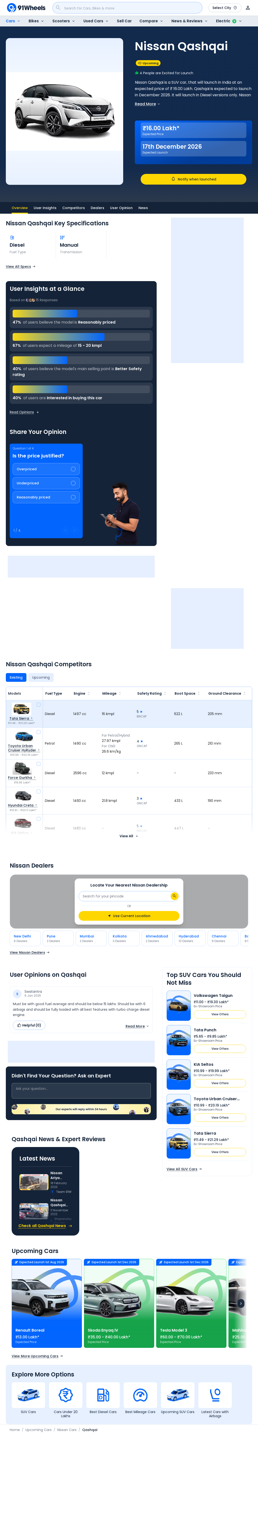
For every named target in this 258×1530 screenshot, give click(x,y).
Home (15, 1429)
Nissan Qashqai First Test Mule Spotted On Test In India (60, 1202)
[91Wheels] (26, 8)
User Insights (45, 207)
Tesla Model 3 (173, 1330)
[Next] (241, 1303)
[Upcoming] (41, 677)
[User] (247, 7)
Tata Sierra (205, 1133)
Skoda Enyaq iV (103, 1330)
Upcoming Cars (38, 1429)
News (143, 207)
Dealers (97, 207)
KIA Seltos (203, 1064)
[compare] (38, 705)
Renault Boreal (30, 1330)
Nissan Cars (67, 1429)
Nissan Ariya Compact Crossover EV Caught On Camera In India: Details (60, 1175)
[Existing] (16, 677)
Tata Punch (205, 1030)
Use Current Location (129, 915)
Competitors (73, 207)
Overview (20, 209)
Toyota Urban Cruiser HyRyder (215, 1099)
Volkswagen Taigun (213, 995)
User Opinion (121, 207)
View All (129, 836)
